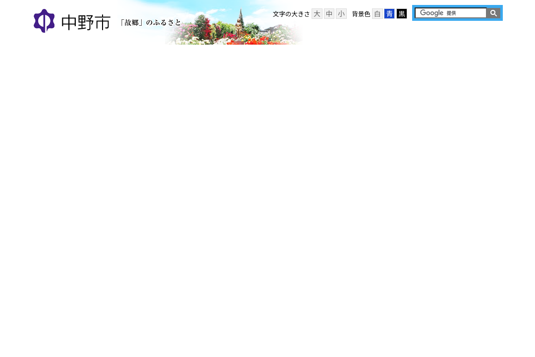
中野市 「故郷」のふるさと (108, 21)
